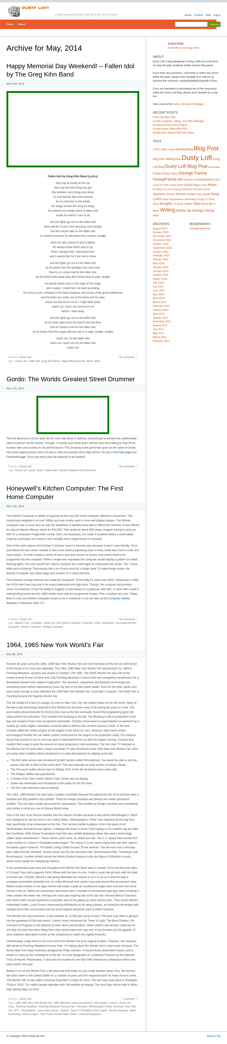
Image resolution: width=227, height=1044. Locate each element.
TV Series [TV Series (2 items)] (178, 203)
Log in (217, 15)
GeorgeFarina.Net (200, 228)
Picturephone (28, 1010)
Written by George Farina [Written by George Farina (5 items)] (195, 210)
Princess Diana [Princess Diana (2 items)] (201, 189)
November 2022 (162, 240)
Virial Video (51, 470)
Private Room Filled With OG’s (170, 128)
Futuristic (88, 622)
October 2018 (160, 274)
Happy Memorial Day (73, 361)
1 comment (128, 998)
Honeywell (108, 622)
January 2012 (160, 317)
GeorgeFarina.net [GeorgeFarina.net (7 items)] (168, 179)
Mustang (118, 1006)
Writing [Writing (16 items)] (167, 210)
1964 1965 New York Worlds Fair (33, 1002)
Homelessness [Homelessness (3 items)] (204, 179)
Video (40, 470)
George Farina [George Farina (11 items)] (192, 173)
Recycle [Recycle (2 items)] (170, 194)
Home (188, 15)
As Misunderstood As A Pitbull (170, 125)
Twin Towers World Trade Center (58, 1014)
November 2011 (162, 321)
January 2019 (160, 271)
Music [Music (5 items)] (212, 184)
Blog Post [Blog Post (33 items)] (206, 148)
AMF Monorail (62, 1002)
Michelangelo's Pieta (100, 1006)
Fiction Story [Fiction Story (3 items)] (170, 173)
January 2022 (160, 251)
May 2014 (158, 294)
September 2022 (162, 247)
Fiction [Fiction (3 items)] (157, 173)
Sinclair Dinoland (118, 1010)
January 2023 (160, 232)
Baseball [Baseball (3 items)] (181, 149)
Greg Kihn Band (51, 361)
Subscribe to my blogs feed (194, 45)
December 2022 (162, 236)
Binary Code (22, 622)
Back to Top (214, 1036)
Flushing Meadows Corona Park (57, 1006)
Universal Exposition (89, 1014)
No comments (127, 357)
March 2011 (159, 337)
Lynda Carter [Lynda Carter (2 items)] (176, 184)
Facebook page (16, 456)
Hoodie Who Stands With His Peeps (173, 132)
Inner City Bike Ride (164, 117)
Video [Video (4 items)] (197, 203)
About (21, 24)
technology (15, 1014)
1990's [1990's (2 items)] (164, 149)
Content (198, 15)
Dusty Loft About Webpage (188, 104)
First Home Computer (69, 622)
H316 (97, 622)
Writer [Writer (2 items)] (156, 210)
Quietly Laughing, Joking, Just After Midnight (178, 121)
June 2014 (159, 290)
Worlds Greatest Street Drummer (78, 470)
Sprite (132, 1010)
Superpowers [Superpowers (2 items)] (176, 199)
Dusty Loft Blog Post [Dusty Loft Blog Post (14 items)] (186, 166)
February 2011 (161, 341)
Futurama (82, 1006)
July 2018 (158, 282)
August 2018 (160, 278)
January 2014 (160, 309)
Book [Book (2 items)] (178, 159)
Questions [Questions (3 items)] (159, 194)
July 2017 (158, 286)
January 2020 (160, 267)
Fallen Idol (34, 361)
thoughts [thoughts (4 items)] (166, 203)
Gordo (31, 470)
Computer (36, 622)
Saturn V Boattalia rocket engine (89, 1010)
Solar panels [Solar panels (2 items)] (203, 194)
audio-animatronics (82, 1002)
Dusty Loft (25, 357)
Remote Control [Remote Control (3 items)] (186, 194)
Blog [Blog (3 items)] (190, 149)
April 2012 (158, 313)
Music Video (93, 361)
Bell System (101, 1002)
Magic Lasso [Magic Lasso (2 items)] (200, 184)
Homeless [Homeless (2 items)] (188, 179)
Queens (64, 1010)
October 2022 (160, 244)
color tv (113, 1002)
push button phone (48, 1010)
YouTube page (122, 452)
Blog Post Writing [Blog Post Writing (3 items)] (163, 159)
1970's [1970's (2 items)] (156, 149)
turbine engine (30, 1014)
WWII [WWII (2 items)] (156, 215)
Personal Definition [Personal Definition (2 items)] (182, 189)
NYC (16, 1010)
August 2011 (160, 325)
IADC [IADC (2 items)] (217, 179)
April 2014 (158, 298)
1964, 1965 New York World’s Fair (55, 644)
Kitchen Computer (31, 626)
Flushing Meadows (26, 1006)
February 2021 (161, 255)
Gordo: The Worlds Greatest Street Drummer (70, 379)
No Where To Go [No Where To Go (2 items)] (162, 189)
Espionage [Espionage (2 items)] (214, 167)
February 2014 (161, 306)
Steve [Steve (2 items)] (165, 199)
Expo (11, 1006)
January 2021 (160, 259)
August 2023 (160, 228)
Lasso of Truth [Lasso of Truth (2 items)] (160, 184)
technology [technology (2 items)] (191, 199)
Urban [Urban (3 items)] (188, 203)
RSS (208, 15)
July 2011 (158, 329)
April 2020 (158, 263)
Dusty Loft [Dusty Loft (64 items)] (197, 157)
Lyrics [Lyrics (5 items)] (188, 184)
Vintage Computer (53, 626)
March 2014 (159, 302)
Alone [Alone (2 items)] (171, 149)
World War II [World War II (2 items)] (208, 203)
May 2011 (158, 333)
